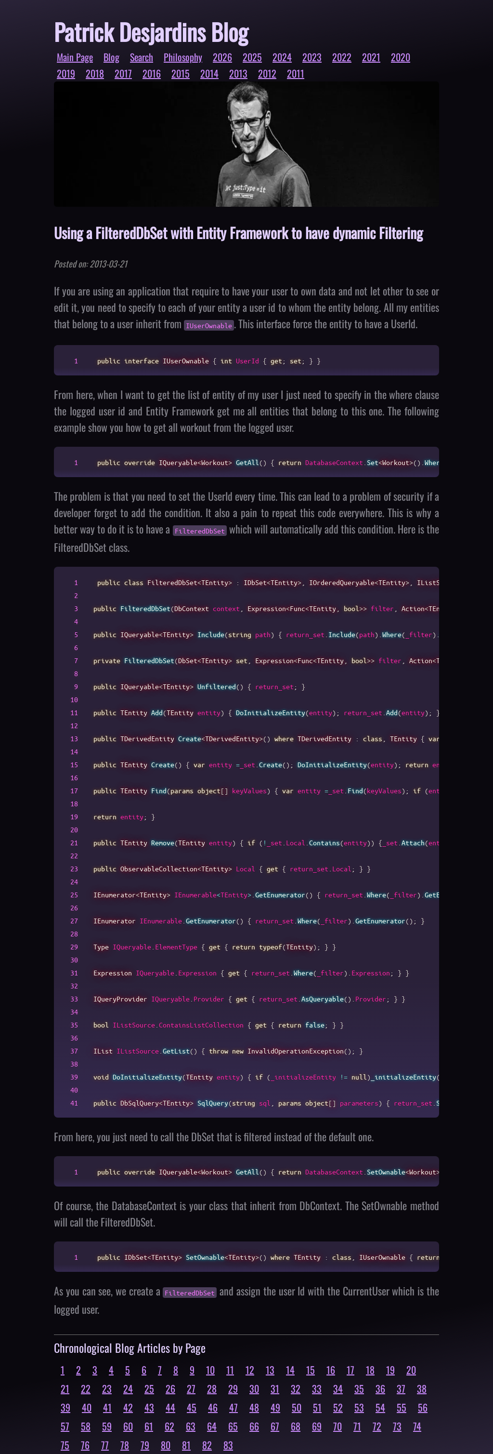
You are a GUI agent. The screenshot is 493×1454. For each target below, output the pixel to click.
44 (170, 1407)
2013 (238, 73)
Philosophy (183, 57)
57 (65, 1426)
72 (377, 1426)
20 (411, 1369)
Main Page (75, 57)
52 (338, 1407)
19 (390, 1369)
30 (254, 1388)
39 (65, 1407)
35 (359, 1388)
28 (212, 1388)
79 (145, 1445)
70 (337, 1426)
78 (124, 1445)
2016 (152, 73)
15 (310, 1369)
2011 (295, 73)
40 (86, 1407)
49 (275, 1407)
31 (275, 1388)
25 (149, 1388)
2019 (66, 73)
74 (417, 1426)
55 (401, 1407)
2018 (95, 73)
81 (186, 1445)
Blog (111, 57)
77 (105, 1445)
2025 (252, 57)
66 (254, 1426)
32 (295, 1388)
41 (107, 1407)
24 (128, 1388)
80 (165, 1445)
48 (254, 1407)
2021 (371, 57)
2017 (123, 73)
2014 (209, 73)
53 (359, 1407)
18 (370, 1369)
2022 (341, 57)
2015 (180, 73)
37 (401, 1388)
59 (107, 1426)
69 (317, 1426)
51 (317, 1407)
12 (250, 1369)
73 (397, 1426)
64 (212, 1426)
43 (149, 1407)
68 (295, 1426)
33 (317, 1388)
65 (233, 1426)
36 (380, 1388)
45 (191, 1407)
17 (350, 1369)
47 (233, 1407)
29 (233, 1388)
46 (213, 1407)
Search (141, 57)
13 (270, 1369)
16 (330, 1369)
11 (230, 1369)
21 (65, 1388)
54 (380, 1407)
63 (190, 1426)
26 (170, 1388)
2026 (222, 57)
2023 (312, 57)
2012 (267, 73)
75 (65, 1445)
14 (290, 1369)
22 (86, 1388)
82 (207, 1445)
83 (228, 1445)
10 (210, 1369)
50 (296, 1407)
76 (85, 1445)
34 (338, 1388)
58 (86, 1426)
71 (357, 1426)
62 (169, 1426)
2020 (400, 57)
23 (107, 1388)
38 (422, 1388)
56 (423, 1407)
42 (128, 1407)
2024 (282, 57)
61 (148, 1426)
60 (128, 1426)
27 (191, 1388)
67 (275, 1426)
